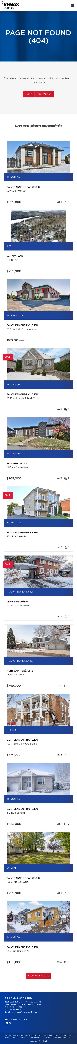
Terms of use (48, 1037)
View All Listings (38, 976)
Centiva (43, 1041)
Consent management (63, 1037)
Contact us (44, 94)
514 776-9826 (16, 1009)
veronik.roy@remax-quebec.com (25, 1012)
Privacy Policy (35, 1037)
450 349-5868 (15, 1007)
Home (29, 94)
